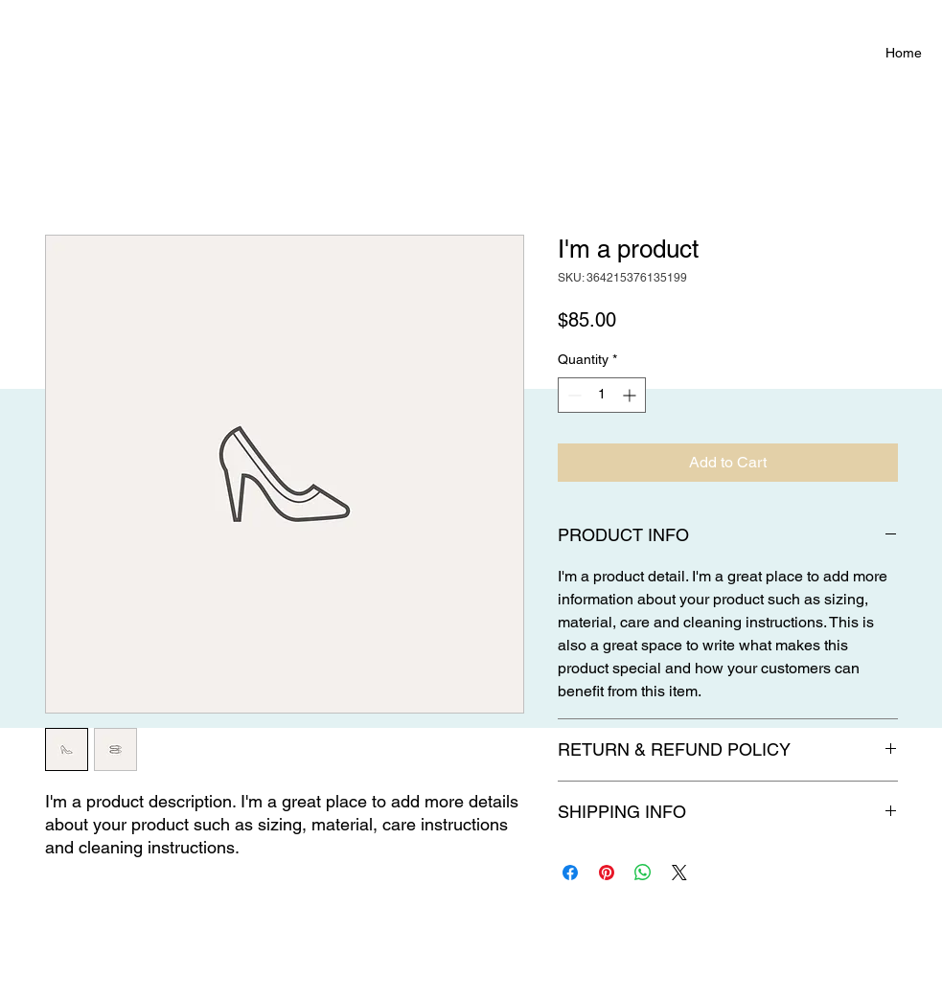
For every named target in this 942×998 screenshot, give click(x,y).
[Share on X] (679, 872)
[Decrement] (573, 395)
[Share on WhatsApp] (643, 872)
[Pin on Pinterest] (606, 872)
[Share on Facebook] (570, 872)
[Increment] (631, 395)
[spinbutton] (602, 395)
